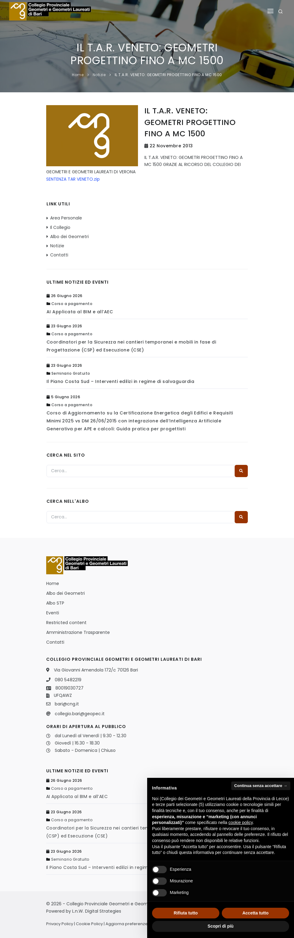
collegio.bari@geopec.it (80, 714)
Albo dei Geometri (69, 237)
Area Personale (66, 218)
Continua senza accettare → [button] (260, 785)
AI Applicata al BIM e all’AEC (80, 312)
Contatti (59, 255)
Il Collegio (60, 227)
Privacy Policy (59, 924)
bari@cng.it (67, 704)
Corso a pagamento (72, 303)
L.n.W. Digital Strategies (96, 911)
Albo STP (55, 603)
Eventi (52, 613)
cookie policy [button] (241, 822)
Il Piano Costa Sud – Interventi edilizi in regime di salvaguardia (121, 381)
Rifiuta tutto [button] (186, 912)
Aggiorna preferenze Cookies (135, 924)
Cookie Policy (89, 924)
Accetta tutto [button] (255, 912)
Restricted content (66, 623)
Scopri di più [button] (221, 926)
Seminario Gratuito (70, 373)
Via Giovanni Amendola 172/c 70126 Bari (96, 670)
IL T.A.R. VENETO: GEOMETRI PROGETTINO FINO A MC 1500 (168, 74)
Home (78, 74)
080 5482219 (68, 680)
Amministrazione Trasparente (78, 632)
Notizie (99, 74)
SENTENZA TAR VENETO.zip (73, 179)
